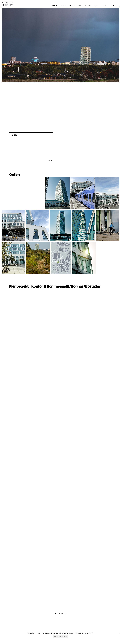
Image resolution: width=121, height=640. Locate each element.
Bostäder (92, 286)
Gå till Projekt (59, 613)
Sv (113, 6)
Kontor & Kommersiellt (50, 286)
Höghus (77, 286)
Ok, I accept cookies (60, 637)
